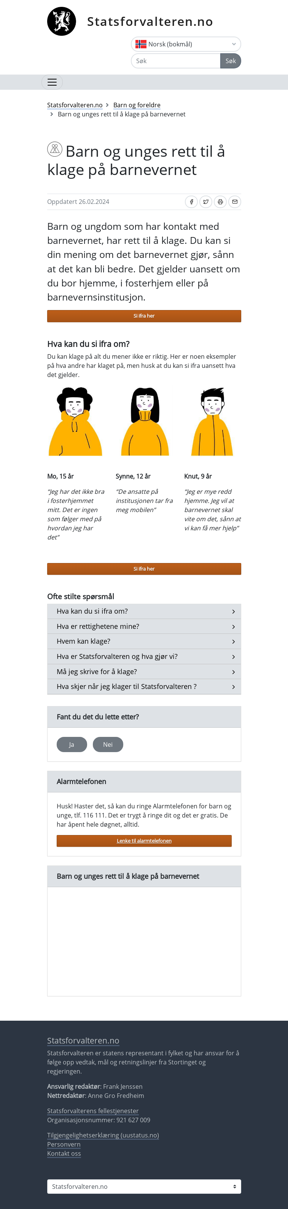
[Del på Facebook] (191, 202)
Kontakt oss (64, 1153)
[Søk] (176, 60)
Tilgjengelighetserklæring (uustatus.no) (103, 1135)
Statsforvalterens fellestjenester (93, 1111)
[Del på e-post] (234, 202)
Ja (71, 744)
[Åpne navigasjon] (52, 82)
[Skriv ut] (220, 202)
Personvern (64, 1144)
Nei (108, 744)
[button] (92, 611)
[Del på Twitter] (205, 202)
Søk (231, 61)
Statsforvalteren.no (150, 21)
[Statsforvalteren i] (144, 1186)
